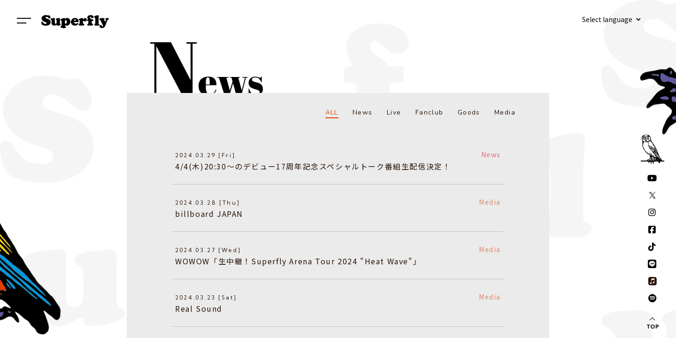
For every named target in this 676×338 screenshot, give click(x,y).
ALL (331, 112)
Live (394, 112)
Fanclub (429, 112)
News (363, 112)
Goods (469, 112)
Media (504, 112)
